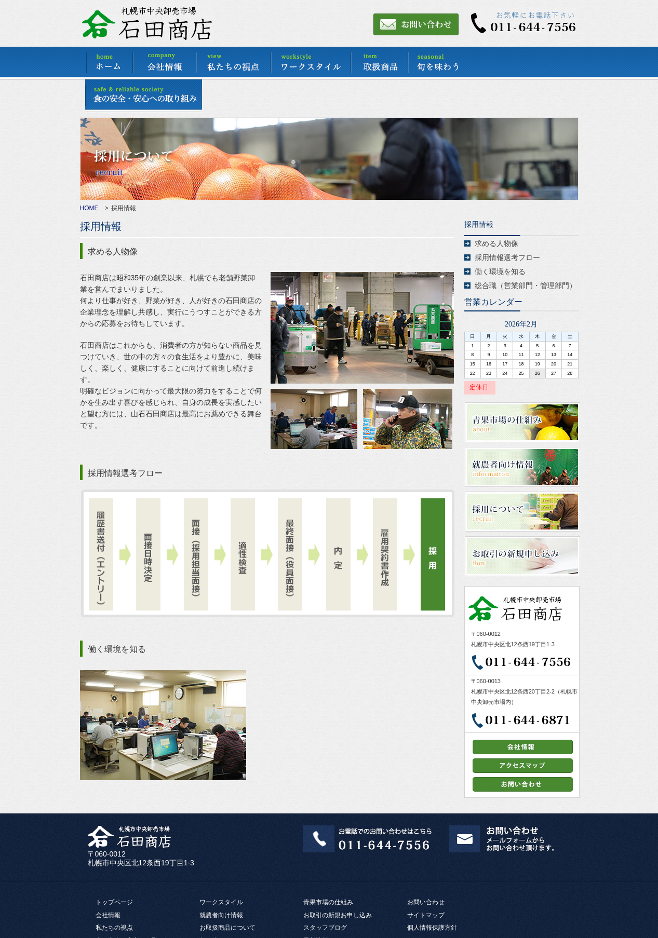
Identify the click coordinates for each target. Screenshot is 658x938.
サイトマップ (426, 915)
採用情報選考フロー (507, 257)
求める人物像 (496, 243)
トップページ (114, 902)
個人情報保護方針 (432, 927)
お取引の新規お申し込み (337, 915)
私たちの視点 (114, 927)
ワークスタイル (221, 902)
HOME (89, 208)
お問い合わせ (426, 902)
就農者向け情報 (221, 915)
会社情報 (108, 915)
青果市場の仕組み (328, 902)
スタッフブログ (325, 927)
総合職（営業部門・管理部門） (525, 285)
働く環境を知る (500, 271)
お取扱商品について (227, 927)
